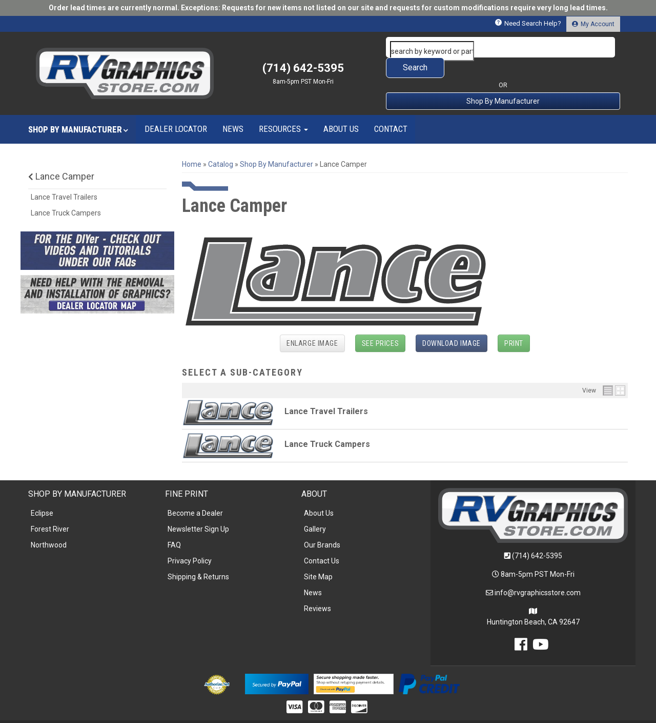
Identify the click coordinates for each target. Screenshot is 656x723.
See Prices (380, 323)
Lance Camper (61, 155)
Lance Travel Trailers (326, 391)
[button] (503, 47)
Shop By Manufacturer (503, 80)
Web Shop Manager (406, 711)
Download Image (451, 323)
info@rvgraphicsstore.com (538, 572)
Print (513, 323)
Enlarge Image (312, 323)
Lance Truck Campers (327, 423)
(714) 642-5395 (537, 535)
